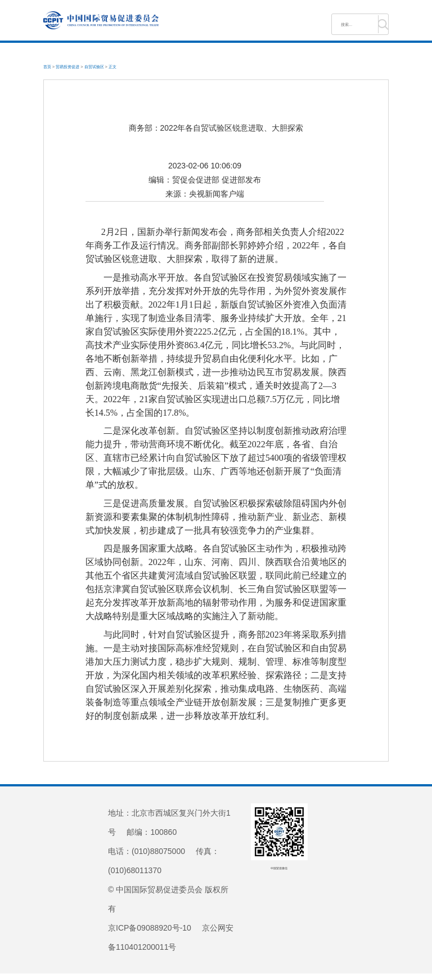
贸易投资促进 (67, 66)
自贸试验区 (94, 66)
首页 (47, 66)
